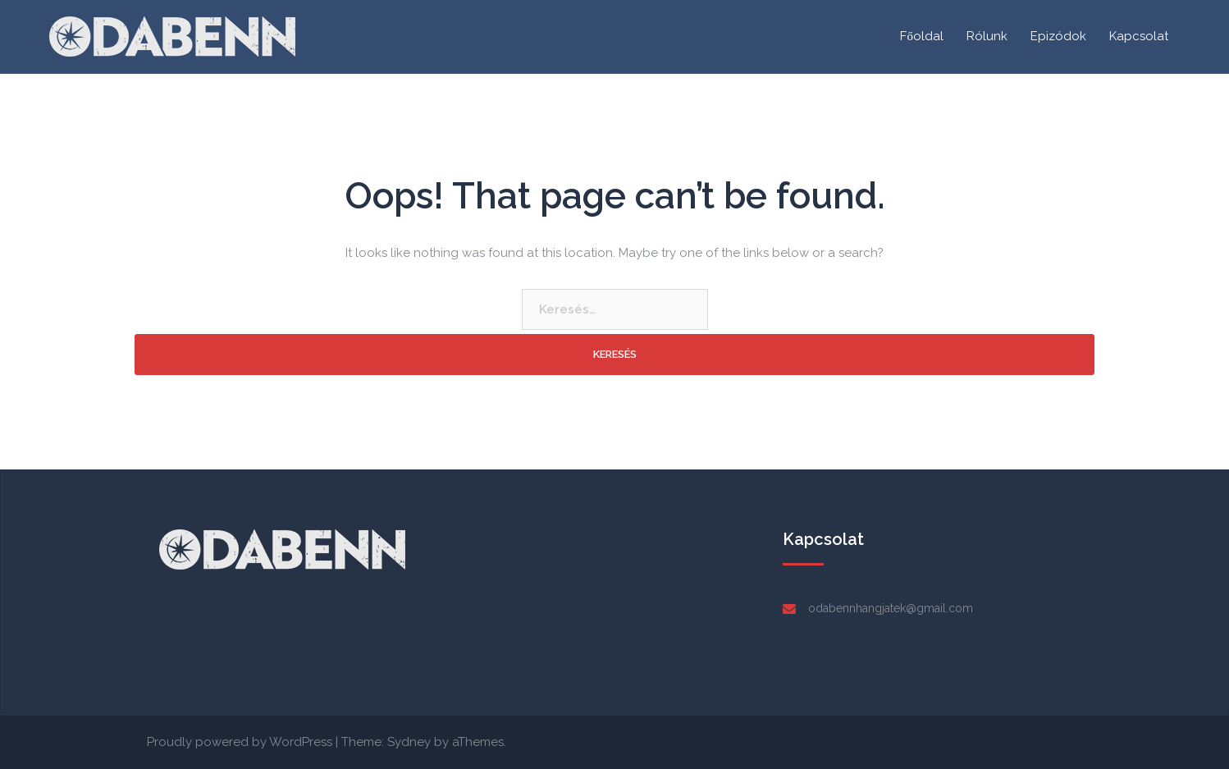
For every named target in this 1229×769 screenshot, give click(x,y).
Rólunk (986, 36)
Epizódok (1058, 36)
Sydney (409, 742)
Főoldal (921, 36)
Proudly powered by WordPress (239, 742)
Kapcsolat (1138, 36)
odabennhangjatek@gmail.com (890, 608)
